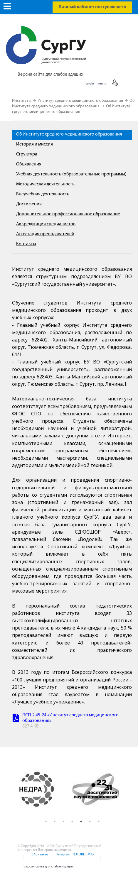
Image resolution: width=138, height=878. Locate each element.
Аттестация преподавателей (45, 234)
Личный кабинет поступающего (92, 7)
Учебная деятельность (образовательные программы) (71, 174)
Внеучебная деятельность (42, 194)
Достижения (29, 204)
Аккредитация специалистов (45, 224)
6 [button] (90, 821)
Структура (26, 154)
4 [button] (72, 821)
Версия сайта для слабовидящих (50, 74)
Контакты (26, 244)
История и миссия (34, 144)
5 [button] (81, 821)
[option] (42, 789)
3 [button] (63, 821)
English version (97, 83)
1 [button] (46, 821)
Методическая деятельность (45, 184)
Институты (22, 101)
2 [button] (55, 821)
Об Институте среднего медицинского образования (69, 134)
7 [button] (99, 821)
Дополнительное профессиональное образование (68, 214)
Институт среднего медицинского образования (81, 101)
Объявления (28, 164)
